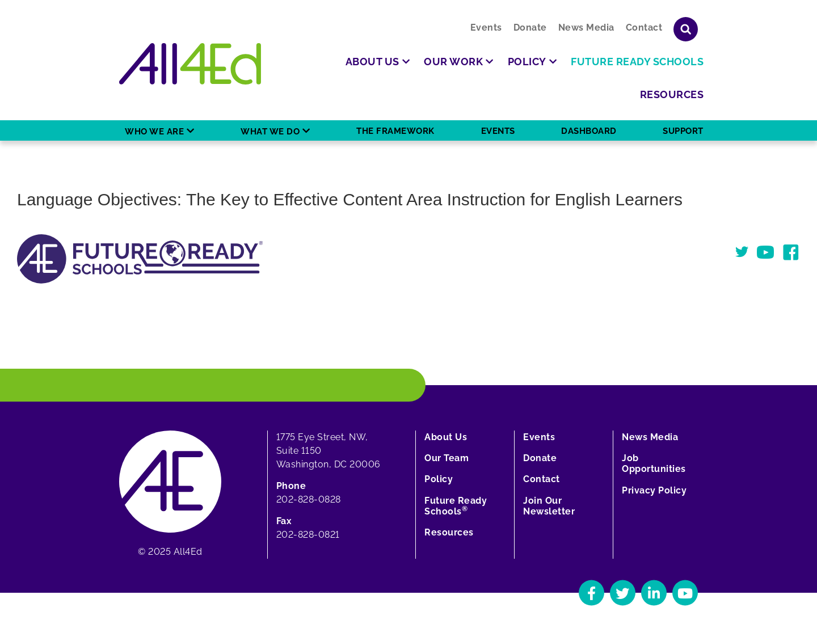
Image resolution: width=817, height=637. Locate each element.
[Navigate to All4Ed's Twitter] (622, 593)
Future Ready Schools (455, 506)
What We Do (270, 131)
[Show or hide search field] (685, 29)
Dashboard (589, 131)
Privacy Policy (654, 490)
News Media (586, 27)
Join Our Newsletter (549, 506)
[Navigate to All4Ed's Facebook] (591, 593)
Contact (644, 27)
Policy (438, 479)
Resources (449, 532)
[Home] (190, 64)
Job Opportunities (654, 463)
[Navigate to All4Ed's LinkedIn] (654, 593)
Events (486, 27)
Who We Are (154, 131)
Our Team (446, 458)
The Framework (395, 131)
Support (683, 131)
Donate (530, 27)
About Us (445, 437)
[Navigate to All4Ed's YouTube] (685, 593)
